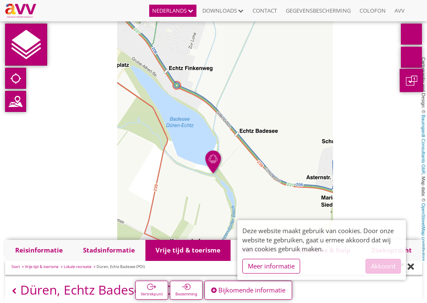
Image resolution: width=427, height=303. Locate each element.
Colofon (373, 10)
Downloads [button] (223, 10)
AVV (400, 10)
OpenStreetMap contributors (423, 232)
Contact (264, 10)
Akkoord (383, 266)
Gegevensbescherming (318, 10)
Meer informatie (271, 266)
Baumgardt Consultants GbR (423, 144)
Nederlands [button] (172, 10)
